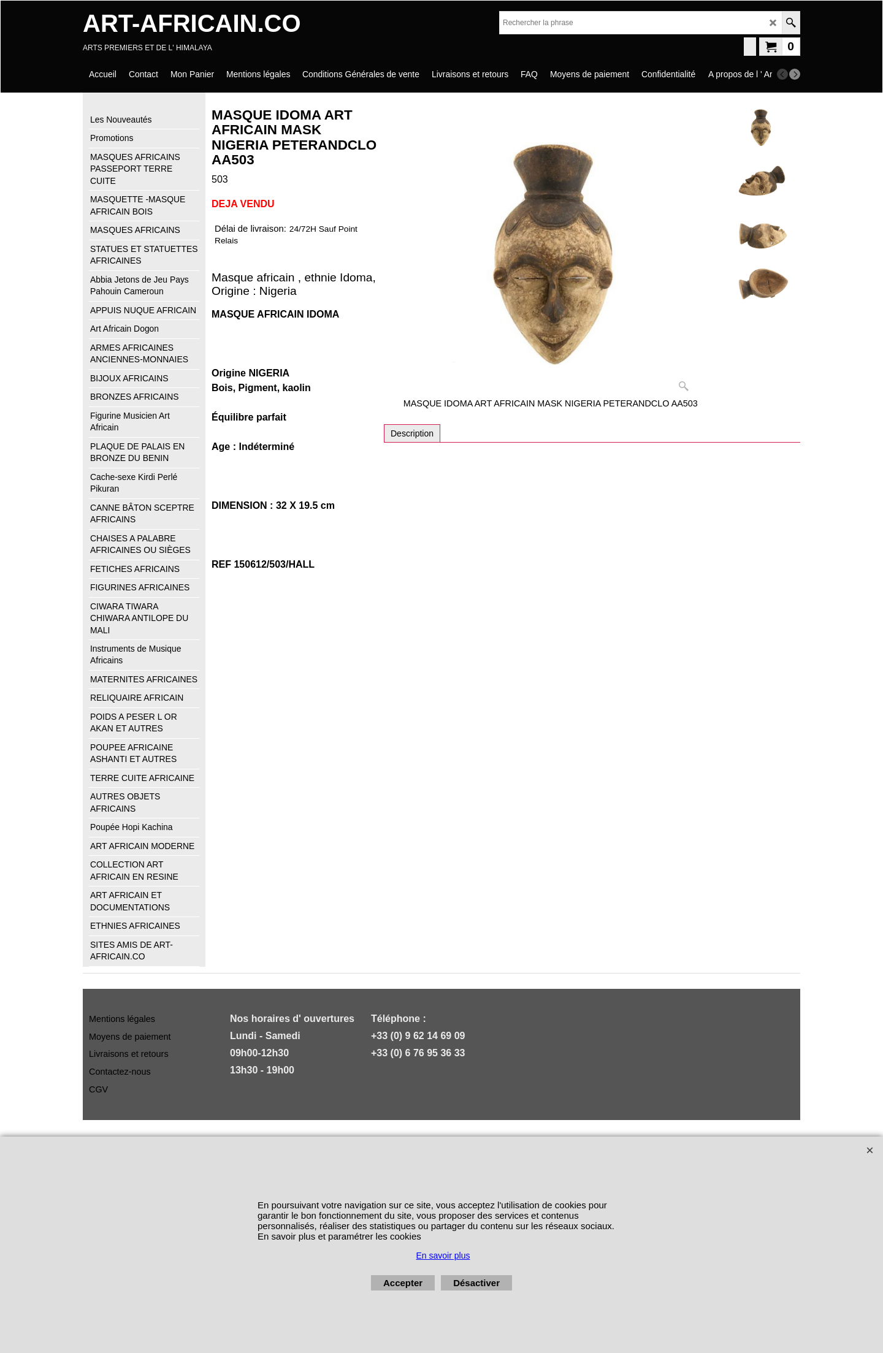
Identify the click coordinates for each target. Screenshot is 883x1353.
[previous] (782, 74)
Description (412, 433)
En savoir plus (443, 1255)
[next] (794, 74)
